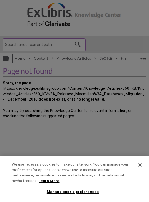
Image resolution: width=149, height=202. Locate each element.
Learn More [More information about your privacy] (49, 181)
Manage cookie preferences (73, 192)
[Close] (140, 165)
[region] (74, 179)
